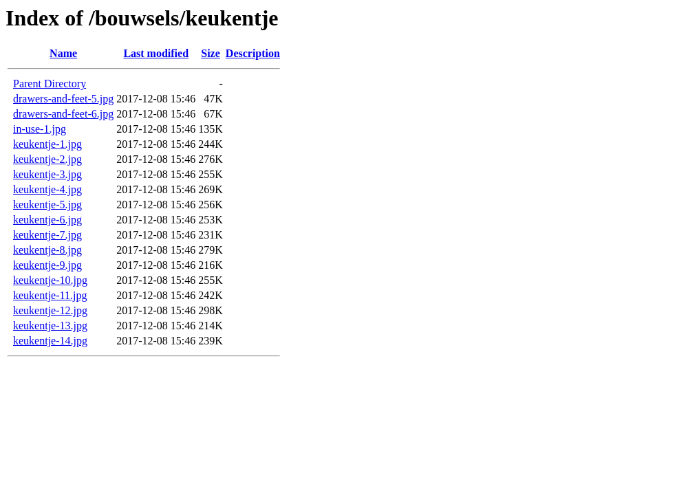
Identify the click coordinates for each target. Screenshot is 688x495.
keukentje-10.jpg (50, 280)
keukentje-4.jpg (47, 189)
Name (63, 53)
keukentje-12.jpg (50, 310)
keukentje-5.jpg (47, 204)
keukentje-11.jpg (50, 295)
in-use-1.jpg (39, 129)
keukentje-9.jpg (47, 265)
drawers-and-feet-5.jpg (63, 98)
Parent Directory (49, 83)
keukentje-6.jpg (47, 220)
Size (210, 53)
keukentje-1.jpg (47, 144)
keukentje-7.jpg (47, 235)
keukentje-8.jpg (47, 250)
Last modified (156, 53)
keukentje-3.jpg (47, 174)
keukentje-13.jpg (50, 325)
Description (253, 53)
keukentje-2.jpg (47, 159)
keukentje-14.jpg (50, 340)
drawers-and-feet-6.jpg (63, 114)
